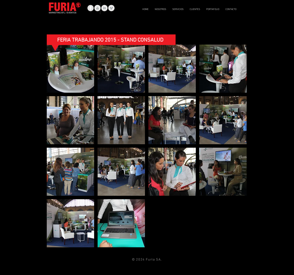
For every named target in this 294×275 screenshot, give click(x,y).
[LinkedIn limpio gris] (104, 8)
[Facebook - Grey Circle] (90, 8)
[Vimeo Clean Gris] (111, 8)
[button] (70, 69)
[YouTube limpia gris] (97, 8)
